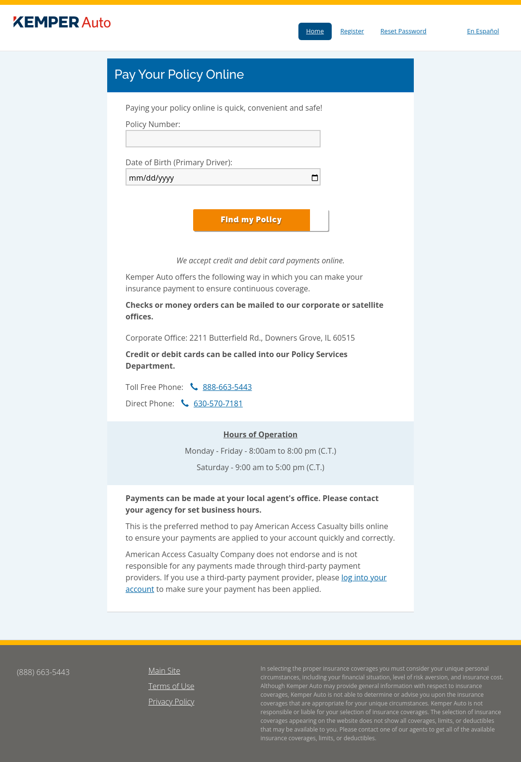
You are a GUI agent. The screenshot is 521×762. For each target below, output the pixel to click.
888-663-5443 (218, 387)
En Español (483, 31)
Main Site (164, 670)
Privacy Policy (171, 701)
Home (315, 31)
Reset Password (403, 31)
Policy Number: (153, 124)
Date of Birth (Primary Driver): (179, 162)
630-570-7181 (209, 403)
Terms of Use (171, 686)
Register (352, 31)
